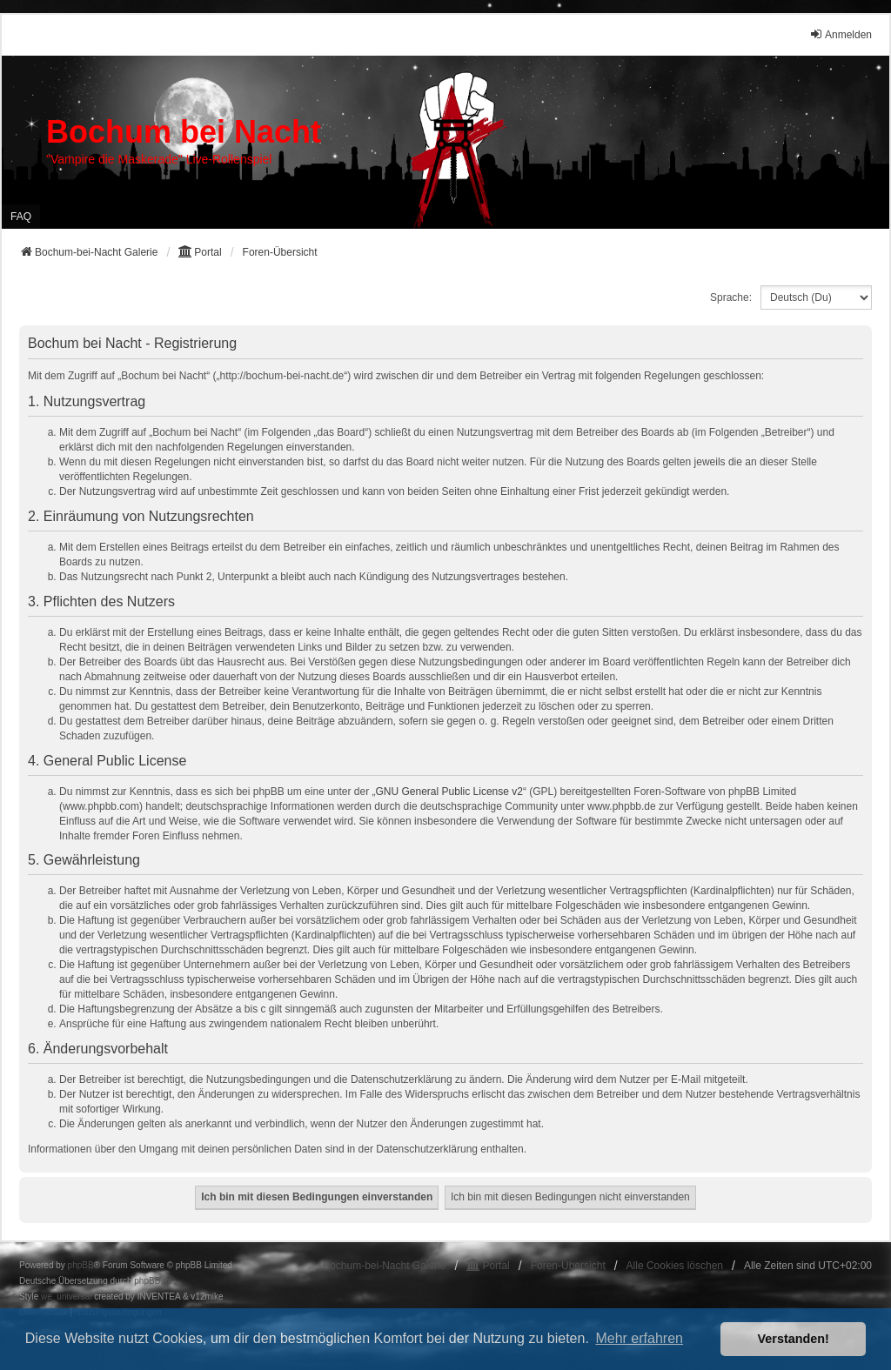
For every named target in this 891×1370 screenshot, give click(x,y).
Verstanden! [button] (793, 1339)
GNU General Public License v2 (449, 791)
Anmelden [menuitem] (840, 34)
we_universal (66, 1296)
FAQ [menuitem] (20, 217)
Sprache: (731, 297)
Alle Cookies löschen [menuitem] (674, 1266)
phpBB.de (153, 1281)
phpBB (81, 1265)
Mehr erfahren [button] (639, 1338)
